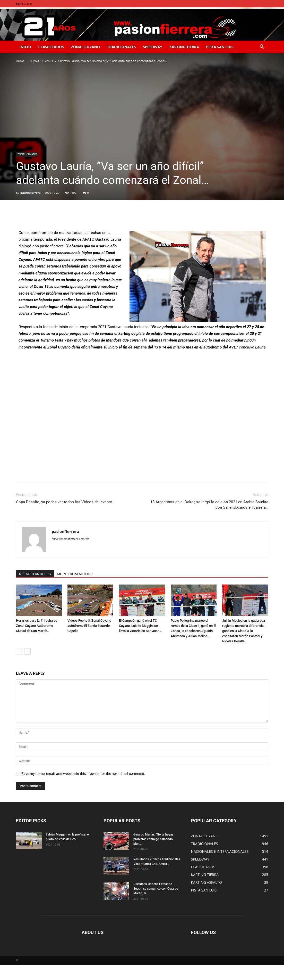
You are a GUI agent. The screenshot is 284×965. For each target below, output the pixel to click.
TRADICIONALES (121, 46)
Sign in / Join (24, 3)
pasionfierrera (30, 192)
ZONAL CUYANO (85, 46)
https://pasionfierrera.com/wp (70, 539)
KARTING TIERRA (184, 46)
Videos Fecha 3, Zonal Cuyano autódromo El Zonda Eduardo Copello (89, 626)
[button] (262, 47)
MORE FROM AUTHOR (75, 574)
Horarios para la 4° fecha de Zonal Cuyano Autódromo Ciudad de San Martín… (36, 626)
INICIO (25, 46)
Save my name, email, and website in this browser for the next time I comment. (83, 774)
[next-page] (27, 651)
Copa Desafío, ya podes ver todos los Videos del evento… (65, 502)
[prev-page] (19, 651)
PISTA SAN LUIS (220, 46)
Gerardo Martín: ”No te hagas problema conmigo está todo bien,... (153, 839)
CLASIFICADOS (51, 46)
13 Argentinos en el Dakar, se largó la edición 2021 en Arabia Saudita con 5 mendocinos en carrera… (209, 505)
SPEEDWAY (152, 46)
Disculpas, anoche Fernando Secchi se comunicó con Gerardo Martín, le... (155, 888)
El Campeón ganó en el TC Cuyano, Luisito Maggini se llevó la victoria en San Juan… (140, 626)
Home (20, 61)
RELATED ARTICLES (35, 574)
